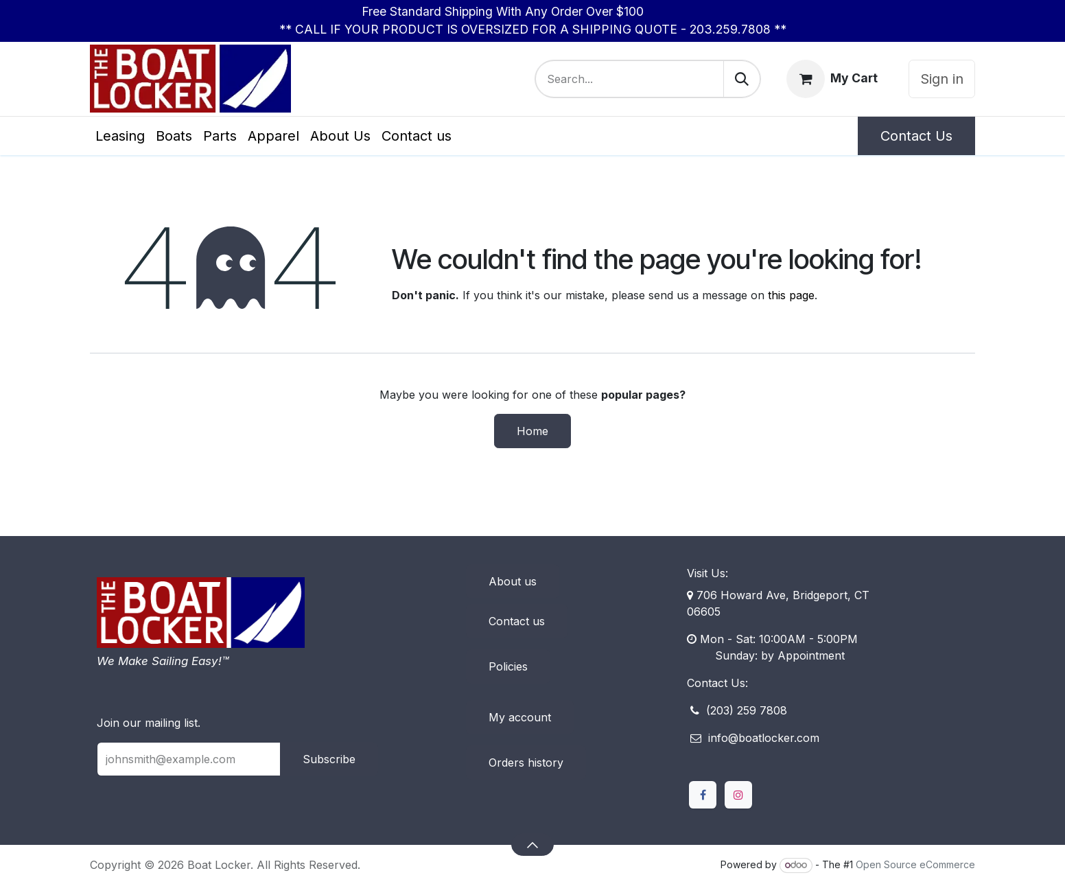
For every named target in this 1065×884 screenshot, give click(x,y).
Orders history (526, 762)
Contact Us (916, 136)
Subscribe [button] (329, 759)
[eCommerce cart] (832, 79)
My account (520, 717)
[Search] (741, 78)
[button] (532, 844)
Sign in (941, 79)
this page (791, 295)
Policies (508, 666)
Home (532, 431)
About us (513, 581)
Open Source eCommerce (915, 864)
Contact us (517, 621)
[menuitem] (120, 136)
